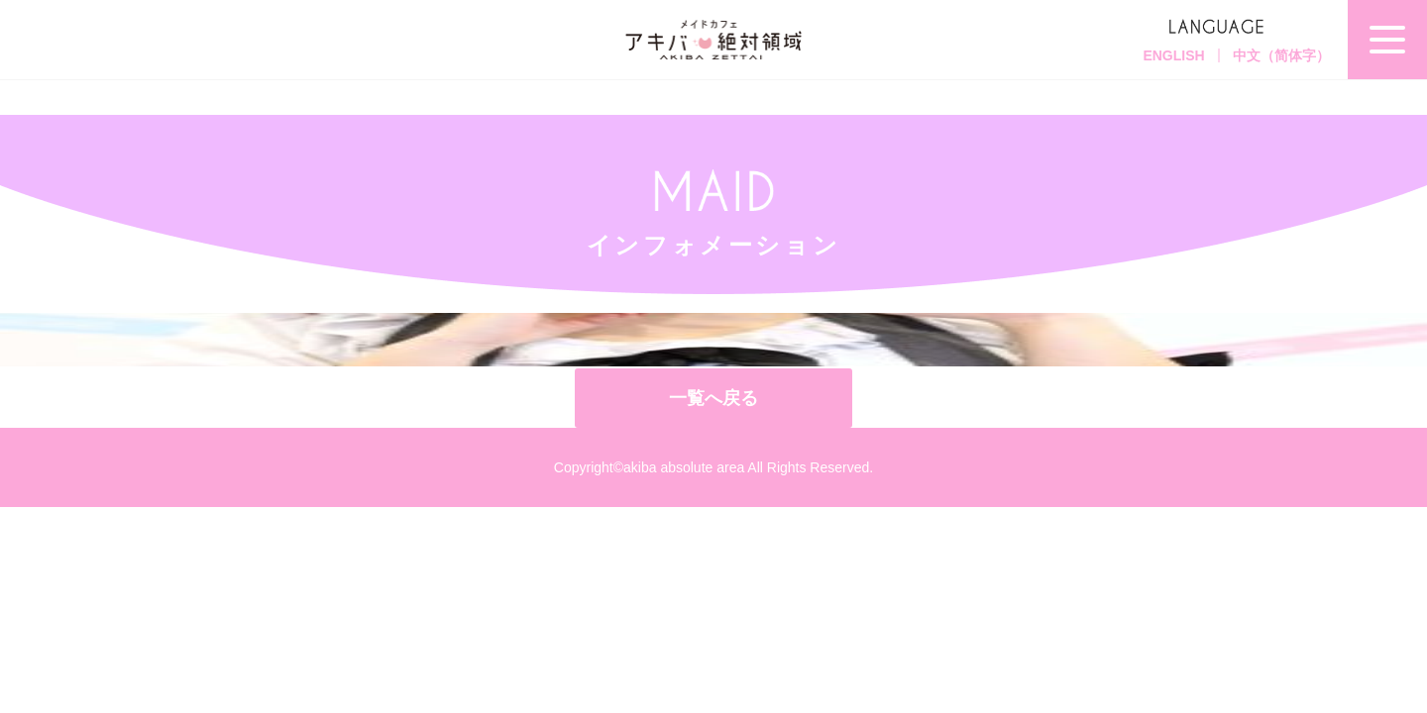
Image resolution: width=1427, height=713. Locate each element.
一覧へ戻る (713, 398)
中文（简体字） (1281, 55)
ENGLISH (1173, 55)
